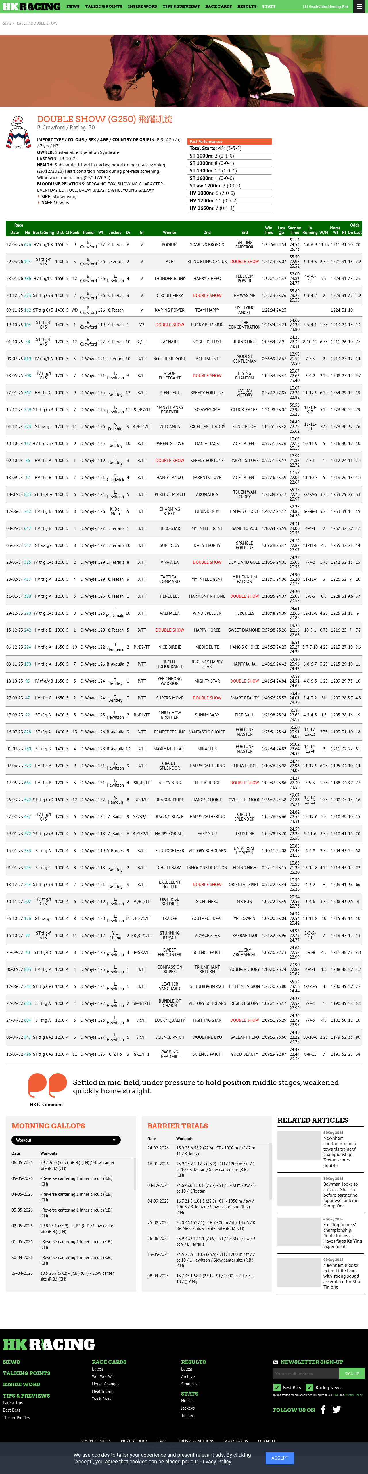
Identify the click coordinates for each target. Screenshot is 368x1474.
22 (27, 715)
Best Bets (11, 1410)
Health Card (103, 1391)
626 (27, 244)
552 (27, 545)
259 (27, 409)
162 (27, 310)
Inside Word (142, 6)
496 (27, 1054)
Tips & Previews (181, 6)
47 (27, 698)
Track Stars (101, 1399)
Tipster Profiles (16, 1417)
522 (27, 799)
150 (27, 664)
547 (27, 1037)
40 (27, 952)
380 (27, 596)
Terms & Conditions (195, 1441)
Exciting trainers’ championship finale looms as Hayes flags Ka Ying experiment (342, 1235)
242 (27, 630)
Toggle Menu (359, 6)
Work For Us (236, 1441)
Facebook (323, 1410)
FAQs (162, 1441)
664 (27, 782)
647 (27, 528)
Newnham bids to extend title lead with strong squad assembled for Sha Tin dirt (341, 1276)
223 (27, 426)
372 (27, 833)
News (73, 6)
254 (27, 884)
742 (27, 511)
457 (27, 579)
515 (27, 562)
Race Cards (218, 6)
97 (27, 935)
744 (27, 986)
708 (27, 375)
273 (27, 295)
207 (27, 901)
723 (27, 765)
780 (27, 749)
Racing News (328, 1387)
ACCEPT (280, 1458)
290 (27, 613)
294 (27, 867)
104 (27, 324)
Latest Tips (13, 1402)
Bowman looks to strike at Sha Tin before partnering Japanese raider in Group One (341, 1195)
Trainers (188, 1415)
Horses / (22, 23)
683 (27, 1003)
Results (247, 6)
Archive (188, 1376)
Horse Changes (105, 1384)
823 (27, 494)
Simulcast (190, 1384)
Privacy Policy (354, 1395)
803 (27, 969)
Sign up (352, 1373)
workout (23, 1140)
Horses (187, 1400)
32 (27, 477)
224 (27, 647)
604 (27, 1020)
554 (27, 261)
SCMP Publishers (95, 1441)
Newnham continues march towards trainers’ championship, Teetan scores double (339, 1151)
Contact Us (268, 1441)
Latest (97, 1369)
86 (27, 460)
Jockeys (188, 1408)
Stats (269, 6)
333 (27, 850)
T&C (336, 1395)
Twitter (336, 1410)
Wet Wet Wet (103, 1376)
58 (27, 341)
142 (27, 443)
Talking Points (103, 6)
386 (27, 278)
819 (27, 358)
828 (27, 732)
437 (27, 816)
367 (27, 392)
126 (27, 918)
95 (27, 681)
